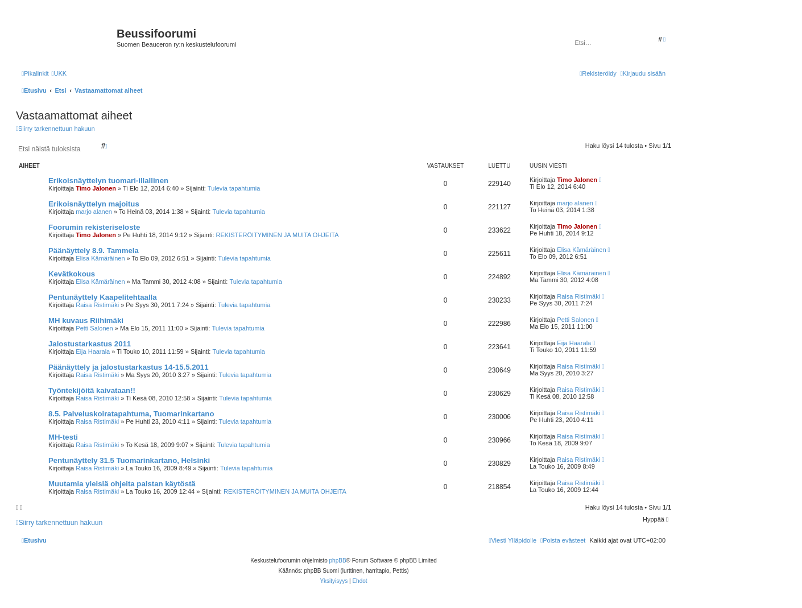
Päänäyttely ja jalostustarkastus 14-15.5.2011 (128, 367)
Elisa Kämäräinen (100, 258)
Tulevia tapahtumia (234, 188)
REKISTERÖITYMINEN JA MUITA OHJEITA (277, 234)
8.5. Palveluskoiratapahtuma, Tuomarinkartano (131, 414)
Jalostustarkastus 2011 (89, 344)
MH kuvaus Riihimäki (85, 320)
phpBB (337, 560)
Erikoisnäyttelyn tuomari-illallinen (108, 180)
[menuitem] (59, 73)
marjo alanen (94, 211)
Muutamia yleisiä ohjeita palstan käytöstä (122, 483)
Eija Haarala (93, 351)
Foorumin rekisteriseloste (94, 227)
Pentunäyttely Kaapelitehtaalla (102, 297)
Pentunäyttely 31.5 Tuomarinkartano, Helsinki (129, 460)
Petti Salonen (94, 328)
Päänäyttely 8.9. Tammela (93, 250)
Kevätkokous (71, 274)
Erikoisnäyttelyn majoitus (93, 204)
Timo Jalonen (96, 188)
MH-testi (63, 437)
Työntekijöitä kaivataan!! (91, 390)
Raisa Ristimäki (97, 304)
